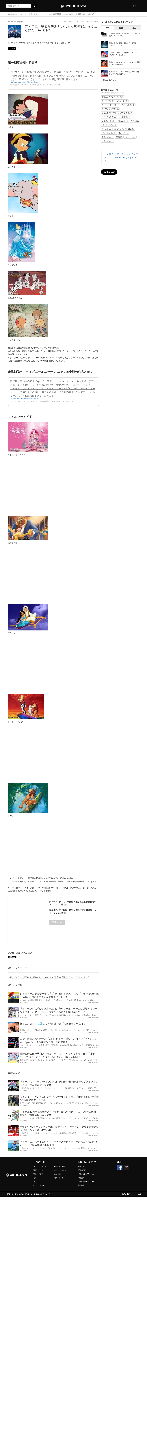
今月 (134, 28)
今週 (121, 28)
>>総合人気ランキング (110, 80)
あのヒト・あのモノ (61, 1170)
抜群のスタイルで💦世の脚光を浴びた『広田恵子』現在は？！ (54, 1023)
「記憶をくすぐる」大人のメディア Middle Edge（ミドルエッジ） (121, 157)
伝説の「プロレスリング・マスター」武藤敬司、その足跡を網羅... (125, 63)
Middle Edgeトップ (15, 14)
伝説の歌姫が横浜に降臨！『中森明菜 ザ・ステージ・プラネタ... (124, 44)
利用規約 (81, 1178)
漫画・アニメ (38, 1170)
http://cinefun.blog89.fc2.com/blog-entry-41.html (24, 82)
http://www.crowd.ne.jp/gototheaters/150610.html (24, 398)
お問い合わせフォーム (86, 1174)
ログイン (136, 6)
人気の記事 (82, 1170)
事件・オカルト (59, 1178)
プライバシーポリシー (86, 1182)
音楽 (35, 1178)
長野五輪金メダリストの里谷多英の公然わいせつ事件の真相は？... (125, 73)
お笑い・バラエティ (40, 1166)
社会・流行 (58, 1174)
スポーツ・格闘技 (60, 1166)
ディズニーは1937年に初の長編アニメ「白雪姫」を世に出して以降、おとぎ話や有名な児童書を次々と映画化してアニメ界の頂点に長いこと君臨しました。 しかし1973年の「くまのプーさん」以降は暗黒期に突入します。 (52, 76)
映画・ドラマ (34, 14)
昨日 (108, 28)
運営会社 (81, 1185)
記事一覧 (81, 1166)
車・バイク (37, 1182)
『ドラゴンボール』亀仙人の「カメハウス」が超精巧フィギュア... (125, 54)
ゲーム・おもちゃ (39, 1185)
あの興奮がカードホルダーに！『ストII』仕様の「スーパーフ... (125, 35)
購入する (57, 922)
